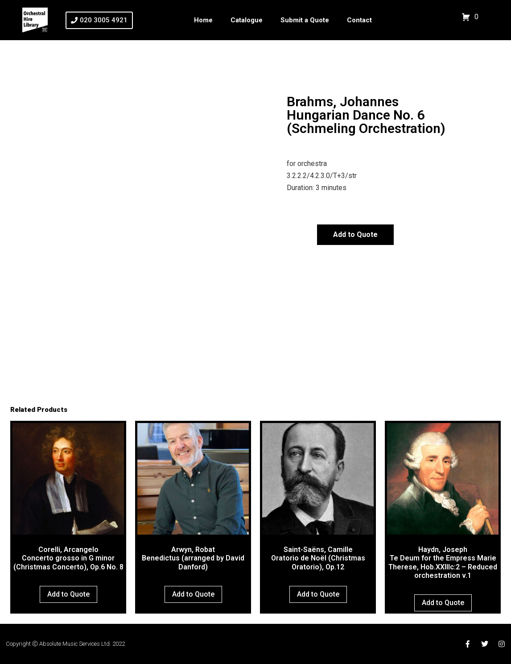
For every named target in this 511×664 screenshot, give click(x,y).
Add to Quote (355, 234)
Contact (359, 20)
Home (203, 20)
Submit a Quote (304, 20)
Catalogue (247, 20)
